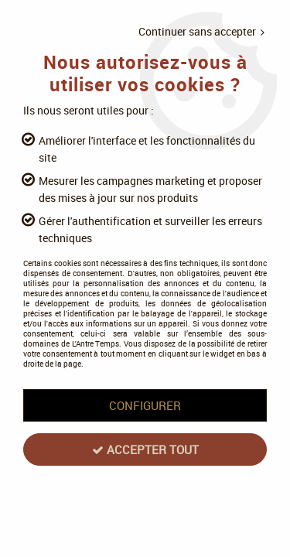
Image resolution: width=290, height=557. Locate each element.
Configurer (145, 405)
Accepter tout (145, 449)
